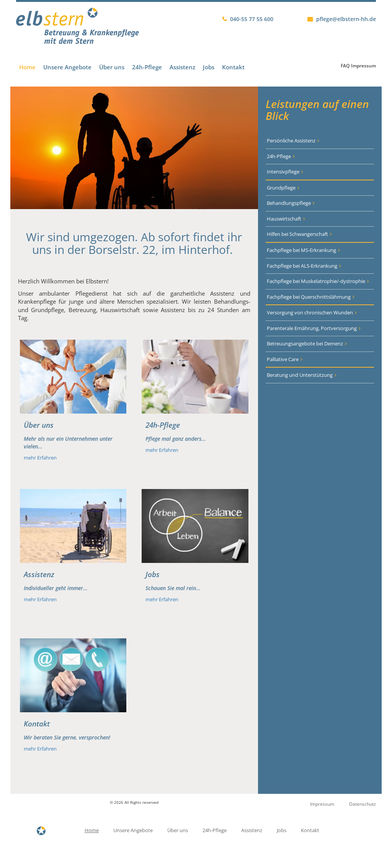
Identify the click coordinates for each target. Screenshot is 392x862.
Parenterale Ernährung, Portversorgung (312, 328)
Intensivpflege (283, 171)
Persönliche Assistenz (291, 140)
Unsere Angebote (67, 67)
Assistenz (182, 67)
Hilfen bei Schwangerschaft (297, 234)
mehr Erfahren (40, 457)
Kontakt (233, 67)
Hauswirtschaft (284, 218)
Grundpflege (281, 187)
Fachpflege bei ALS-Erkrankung (302, 265)
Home (27, 67)
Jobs (208, 67)
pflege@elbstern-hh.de (346, 19)
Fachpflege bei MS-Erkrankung (301, 250)
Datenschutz (362, 804)
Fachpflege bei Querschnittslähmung (309, 296)
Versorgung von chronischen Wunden (310, 312)
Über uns (111, 67)
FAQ (345, 65)
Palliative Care (283, 359)
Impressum (363, 65)
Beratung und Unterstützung (300, 374)
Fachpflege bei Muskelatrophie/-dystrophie (316, 281)
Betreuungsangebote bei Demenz (305, 343)
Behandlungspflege (289, 203)
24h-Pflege (147, 67)
